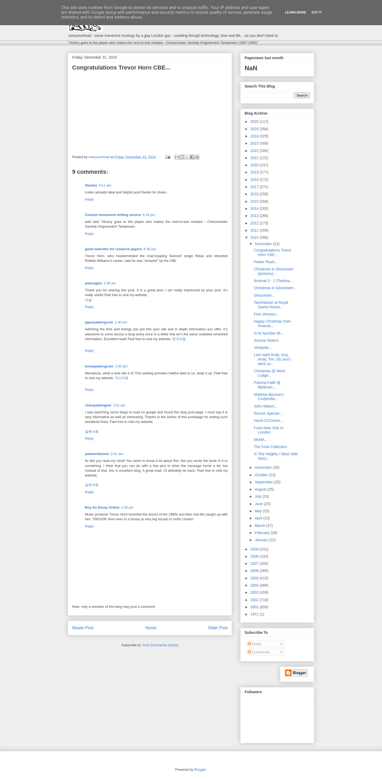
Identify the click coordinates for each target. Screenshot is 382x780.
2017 (255, 187)
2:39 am (109, 283)
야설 (88, 300)
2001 (255, 607)
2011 (255, 230)
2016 (255, 194)
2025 (255, 129)
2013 (255, 216)
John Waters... (266, 406)
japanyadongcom (99, 322)
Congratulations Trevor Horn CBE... (273, 252)
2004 (255, 585)
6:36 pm (150, 249)
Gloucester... (264, 295)
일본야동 (92, 432)
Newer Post (83, 628)
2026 (255, 121)
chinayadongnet (98, 405)
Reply (89, 199)
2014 (255, 208)
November (264, 467)
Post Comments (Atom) (160, 645)
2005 (255, 578)
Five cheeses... (266, 314)
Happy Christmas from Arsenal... (272, 323)
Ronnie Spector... (268, 413)
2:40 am (121, 322)
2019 (255, 172)
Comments (259, 652)
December (264, 244)
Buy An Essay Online (102, 507)
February (263, 533)
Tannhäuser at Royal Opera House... (271, 304)
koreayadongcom (99, 366)
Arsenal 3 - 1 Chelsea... (273, 281)
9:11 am (105, 185)
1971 (255, 614)
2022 (255, 151)
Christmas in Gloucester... (275, 288)
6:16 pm (149, 215)
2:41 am (119, 405)
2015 (255, 201)
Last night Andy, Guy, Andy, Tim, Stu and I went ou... (272, 359)
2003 (255, 592)
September (264, 482)
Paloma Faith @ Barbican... (267, 384)
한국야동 (179, 339)
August (261, 489)
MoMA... (261, 439)
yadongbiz (93, 283)
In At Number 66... (269, 333)
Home (151, 628)
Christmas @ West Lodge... (269, 373)
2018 (255, 179)
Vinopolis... (263, 347)
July (258, 496)
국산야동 (122, 378)
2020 (255, 165)
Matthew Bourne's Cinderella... (269, 396)
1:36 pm (127, 507)
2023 (255, 143)
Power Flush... (265, 262)
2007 (255, 563)
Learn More (295, 12)
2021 (255, 158)
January (262, 540)
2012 (255, 223)
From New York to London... (268, 430)
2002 (255, 600)
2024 (255, 136)
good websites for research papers (113, 249)
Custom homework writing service (113, 215)
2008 (255, 556)
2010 (255, 237)
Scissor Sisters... (267, 340)
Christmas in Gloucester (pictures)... (273, 271)
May (259, 511)
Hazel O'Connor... (268, 420)
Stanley (91, 185)
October (262, 475)
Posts (254, 644)
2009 (255, 549)
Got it (316, 12)
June (259, 504)
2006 (255, 571)
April (259, 518)
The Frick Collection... (272, 447)
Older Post (218, 628)
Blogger (200, 770)
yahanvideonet (97, 454)
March (260, 525)
